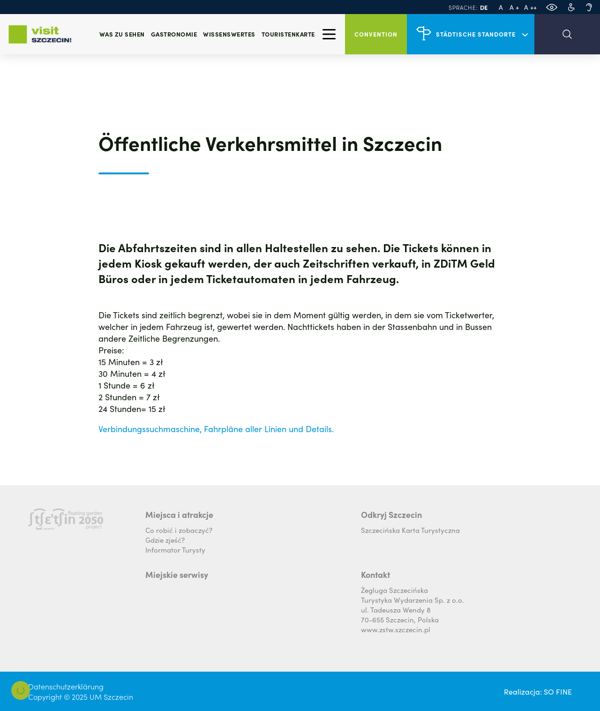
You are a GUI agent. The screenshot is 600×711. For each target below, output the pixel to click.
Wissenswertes (229, 34)
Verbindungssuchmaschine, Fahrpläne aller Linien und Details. (216, 428)
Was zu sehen (122, 34)
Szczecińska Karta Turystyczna (410, 530)
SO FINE (558, 691)
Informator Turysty (175, 549)
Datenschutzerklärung (66, 686)
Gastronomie (174, 34)
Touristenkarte (288, 34)
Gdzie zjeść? (165, 540)
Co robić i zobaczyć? (178, 530)
